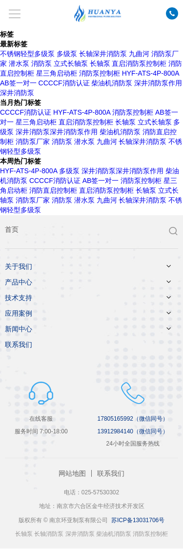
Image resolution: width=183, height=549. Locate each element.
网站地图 (72, 473)
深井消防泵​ (17, 93)
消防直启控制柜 (53, 190)
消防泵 (41, 63)
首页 (12, 229)
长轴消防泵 (48, 533)
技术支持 (18, 298)
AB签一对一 (18, 83)
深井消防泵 (80, 533)
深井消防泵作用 (158, 83)
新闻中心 (18, 329)
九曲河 (139, 54)
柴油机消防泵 (111, 83)
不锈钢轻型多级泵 (27, 54)
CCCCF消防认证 (64, 83)
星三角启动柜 (56, 73)
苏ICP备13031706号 (137, 520)
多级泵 (67, 54)
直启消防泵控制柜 (139, 63)
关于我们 (18, 266)
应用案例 (18, 313)
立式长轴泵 (71, 63)
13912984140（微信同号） (133, 431)
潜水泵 (19, 63)
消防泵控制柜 (99, 73)
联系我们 (18, 344)
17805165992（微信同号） (133, 418)
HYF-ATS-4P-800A (150, 73)
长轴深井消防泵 (103, 54)
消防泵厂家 (33, 141)
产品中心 (18, 282)
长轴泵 (100, 63)
